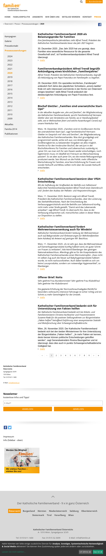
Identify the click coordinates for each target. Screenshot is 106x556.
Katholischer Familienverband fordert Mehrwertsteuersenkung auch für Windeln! (65, 228)
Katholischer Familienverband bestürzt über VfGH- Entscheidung (69, 180)
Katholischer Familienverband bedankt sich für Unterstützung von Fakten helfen (67, 307)
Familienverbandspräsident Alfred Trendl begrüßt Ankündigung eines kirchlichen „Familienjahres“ (69, 70)
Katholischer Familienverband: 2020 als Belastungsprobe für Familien (62, 35)
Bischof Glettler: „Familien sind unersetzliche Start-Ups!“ (70, 107)
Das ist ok (97, 551)
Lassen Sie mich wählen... (14, 551)
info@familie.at (14, 383)
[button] (5, 428)
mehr (42, 60)
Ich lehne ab (85, 551)
